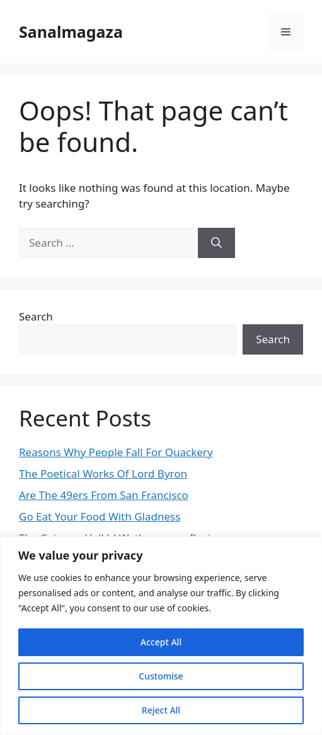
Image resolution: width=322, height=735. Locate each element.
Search (36, 316)
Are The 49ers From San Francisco (103, 495)
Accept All (161, 642)
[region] (161, 635)
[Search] (216, 243)
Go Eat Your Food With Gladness (99, 516)
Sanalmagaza (71, 31)
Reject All (161, 710)
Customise (161, 676)
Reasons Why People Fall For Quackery (116, 452)
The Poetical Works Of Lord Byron (103, 473)
